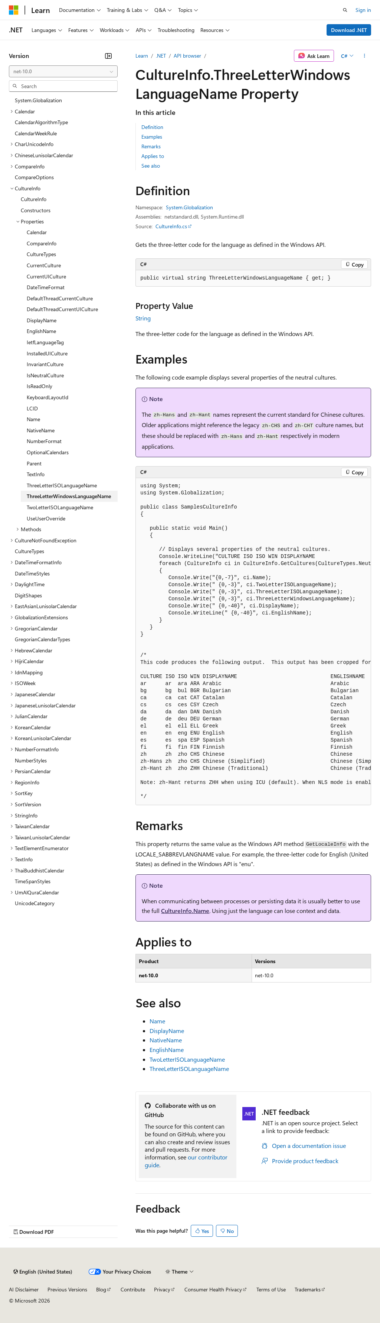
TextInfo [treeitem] (36, 474)
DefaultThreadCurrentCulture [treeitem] (60, 298)
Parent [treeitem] (34, 463)
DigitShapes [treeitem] (28, 595)
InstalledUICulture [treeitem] (47, 353)
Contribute (133, 1289)
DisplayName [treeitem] (41, 320)
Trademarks (308, 1289)
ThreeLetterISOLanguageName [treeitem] (62, 485)
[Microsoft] (14, 10)
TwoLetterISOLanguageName (187, 1059)
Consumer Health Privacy (213, 1289)
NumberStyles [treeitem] (31, 760)
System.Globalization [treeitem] (38, 100)
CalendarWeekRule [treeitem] (36, 133)
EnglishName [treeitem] (41, 331)
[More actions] (364, 56)
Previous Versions (67, 1289)
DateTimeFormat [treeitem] (46, 287)
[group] (253, 641)
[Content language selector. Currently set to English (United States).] (43, 1272)
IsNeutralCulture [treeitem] (45, 375)
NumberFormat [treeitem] (44, 441)
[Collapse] (108, 55)
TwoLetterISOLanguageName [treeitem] (60, 507)
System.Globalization (189, 207)
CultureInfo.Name (185, 910)
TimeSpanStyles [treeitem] (32, 881)
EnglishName (167, 1049)
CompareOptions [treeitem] (34, 177)
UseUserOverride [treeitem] (46, 518)
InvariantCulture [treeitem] (45, 364)
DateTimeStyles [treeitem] (32, 573)
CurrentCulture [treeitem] (44, 265)
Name (157, 1021)
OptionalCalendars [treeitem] (48, 452)
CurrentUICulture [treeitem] (46, 276)
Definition (152, 126)
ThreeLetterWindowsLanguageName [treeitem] (69, 496)
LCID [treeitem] (32, 408)
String (143, 318)
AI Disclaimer (24, 1289)
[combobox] (63, 71)
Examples (151, 136)
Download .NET (349, 29)
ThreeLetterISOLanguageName (189, 1068)
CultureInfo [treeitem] (33, 199)
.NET (161, 55)
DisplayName (167, 1031)
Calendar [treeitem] (37, 232)
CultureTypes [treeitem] (41, 254)
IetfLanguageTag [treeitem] (45, 342)
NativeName (166, 1040)
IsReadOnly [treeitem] (39, 386)
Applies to (152, 155)
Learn (141, 55)
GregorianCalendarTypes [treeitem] (42, 639)
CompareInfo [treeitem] (41, 243)
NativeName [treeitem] (41, 430)
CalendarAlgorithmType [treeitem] (41, 122)
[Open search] (345, 10)
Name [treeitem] (33, 419)
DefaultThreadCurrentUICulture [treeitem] (62, 309)
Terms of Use (271, 1289)
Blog (101, 1289)
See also (150, 165)
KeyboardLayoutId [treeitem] (47, 397)
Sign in (363, 9)
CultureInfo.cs (171, 226)
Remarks (151, 146)
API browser (187, 55)
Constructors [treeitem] (35, 210)
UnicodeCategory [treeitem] (35, 903)
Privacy (162, 1289)
